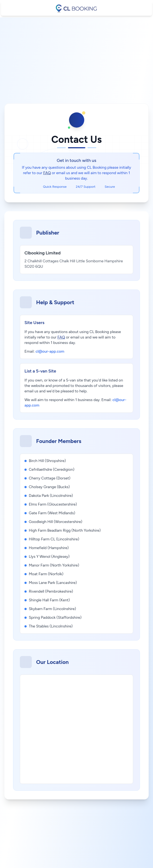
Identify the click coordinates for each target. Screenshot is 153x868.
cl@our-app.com (50, 351)
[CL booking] (76, 8)
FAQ (47, 173)
